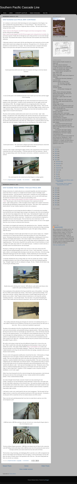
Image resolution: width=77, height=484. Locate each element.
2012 (56, 204)
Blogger (47, 480)
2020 (56, 188)
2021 (56, 159)
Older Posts (45, 466)
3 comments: (26, 460)
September (59, 167)
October (58, 165)
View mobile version (26, 469)
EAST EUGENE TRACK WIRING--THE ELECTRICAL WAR (22, 188)
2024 (56, 153)
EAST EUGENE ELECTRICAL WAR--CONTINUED (19, 20)
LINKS (11, 13)
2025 (56, 151)
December (58, 161)
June (57, 172)
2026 (56, 149)
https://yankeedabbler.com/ (33, 346)
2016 (56, 196)
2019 (56, 190)
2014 (56, 200)
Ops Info (45, 13)
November (58, 163)
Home (4, 13)
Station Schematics (35, 13)
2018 (56, 192)
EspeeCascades (59, 227)
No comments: (26, 179)
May (57, 174)
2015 (56, 198)
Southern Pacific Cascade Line (19, 7)
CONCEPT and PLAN (21, 13)
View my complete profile (59, 244)
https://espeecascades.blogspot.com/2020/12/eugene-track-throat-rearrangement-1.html (24, 30)
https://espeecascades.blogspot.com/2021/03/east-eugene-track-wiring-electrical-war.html (24, 34)
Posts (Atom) (12, 473)
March (57, 178)
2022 (56, 157)
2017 (56, 194)
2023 (56, 155)
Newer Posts (7, 466)
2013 (56, 202)
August (58, 169)
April (57, 176)
